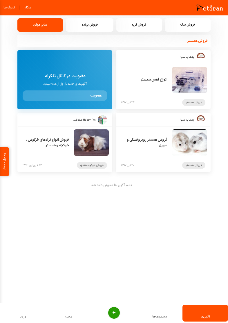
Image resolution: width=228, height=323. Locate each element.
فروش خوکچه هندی (92, 165)
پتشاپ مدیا (187, 57)
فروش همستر (194, 102)
